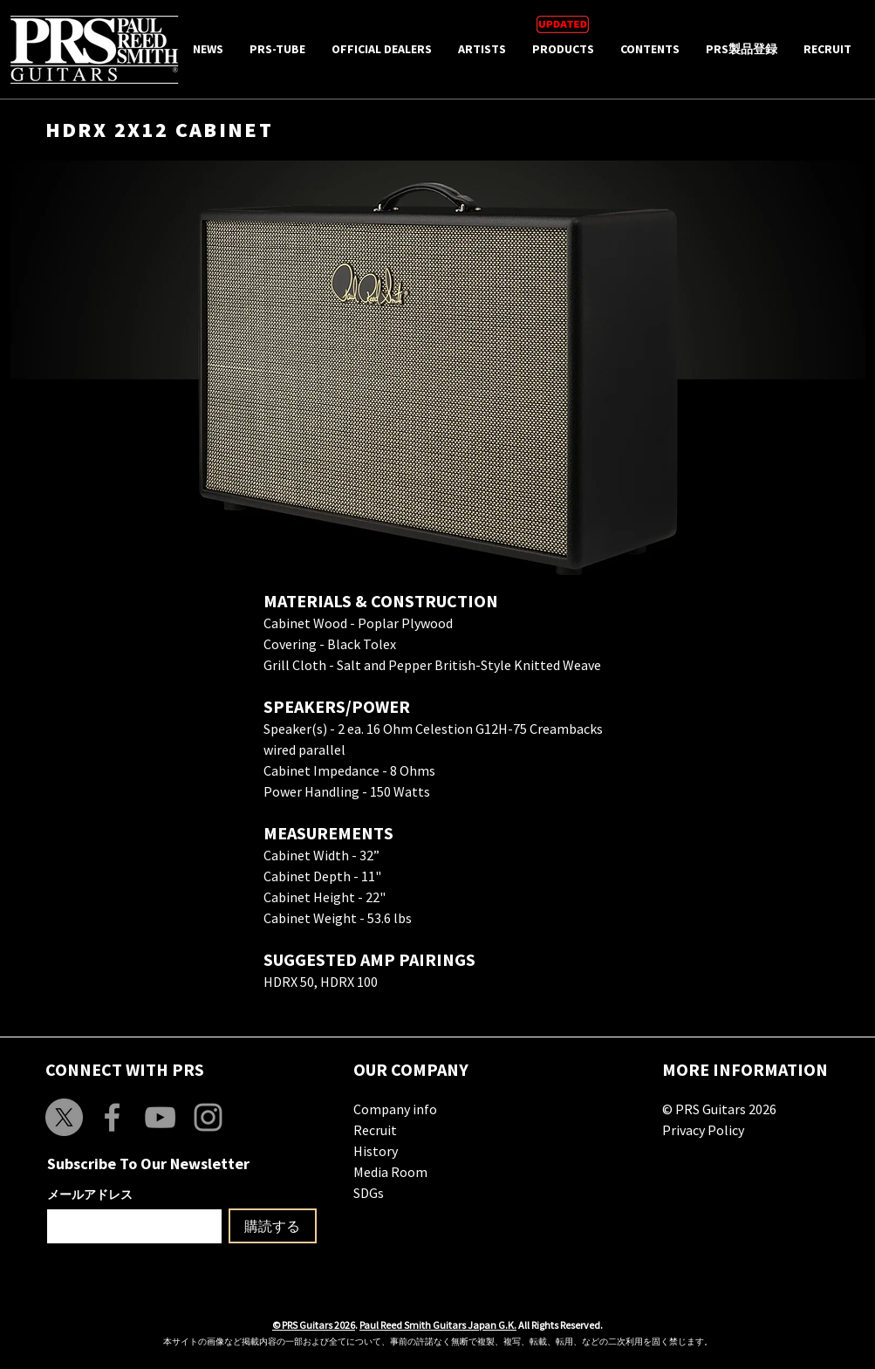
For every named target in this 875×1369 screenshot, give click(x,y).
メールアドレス (90, 1194)
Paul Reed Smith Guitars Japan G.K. (437, 1324)
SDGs (368, 1192)
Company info (395, 1109)
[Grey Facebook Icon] (112, 1117)
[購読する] (273, 1225)
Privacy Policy (703, 1130)
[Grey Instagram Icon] (208, 1117)
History (375, 1151)
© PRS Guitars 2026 (719, 1109)
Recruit (375, 1130)
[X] (64, 1117)
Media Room (390, 1172)
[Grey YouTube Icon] (160, 1117)
